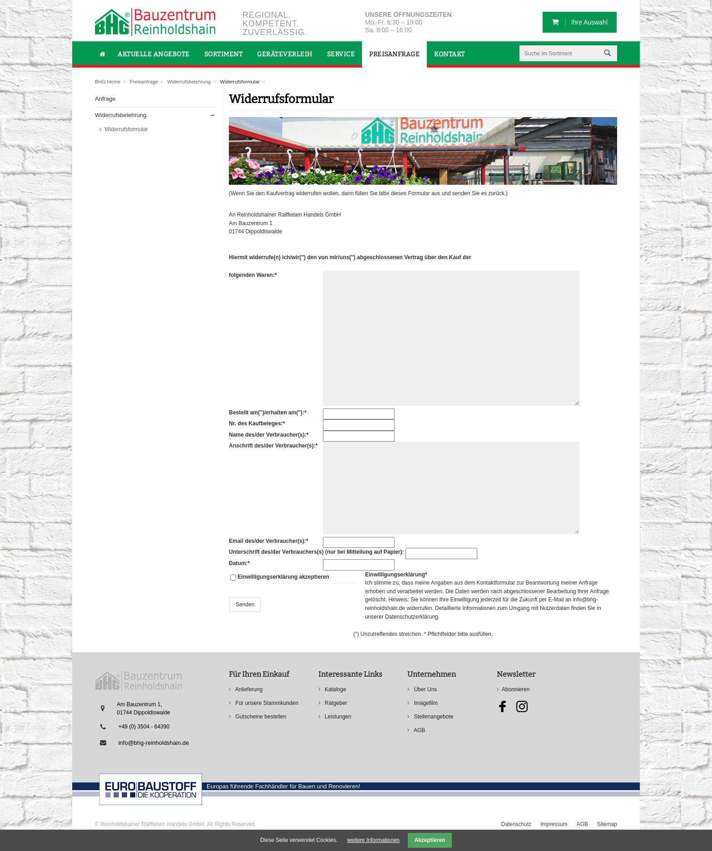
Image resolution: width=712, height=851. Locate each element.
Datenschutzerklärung (411, 617)
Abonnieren (515, 689)
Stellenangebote (432, 716)
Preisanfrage (144, 81)
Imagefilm (424, 703)
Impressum (553, 824)
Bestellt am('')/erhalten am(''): (268, 412)
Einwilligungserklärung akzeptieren (283, 577)
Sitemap (607, 824)
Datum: (242, 562)
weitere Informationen (373, 840)
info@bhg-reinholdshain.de (154, 742)
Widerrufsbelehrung (189, 81)
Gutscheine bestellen (260, 716)
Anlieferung (248, 689)
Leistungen (337, 716)
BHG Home (107, 81)
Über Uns (424, 689)
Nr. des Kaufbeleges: (257, 423)
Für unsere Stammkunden (266, 703)
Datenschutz (516, 824)
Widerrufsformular (125, 129)
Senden (245, 604)
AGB (418, 730)
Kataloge (334, 689)
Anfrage (105, 98)
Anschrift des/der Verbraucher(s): (273, 445)
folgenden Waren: (253, 274)
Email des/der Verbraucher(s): (268, 540)
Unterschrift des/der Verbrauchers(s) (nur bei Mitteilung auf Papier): (316, 552)
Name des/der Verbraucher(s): (268, 434)
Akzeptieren (429, 840)
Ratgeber (335, 703)
